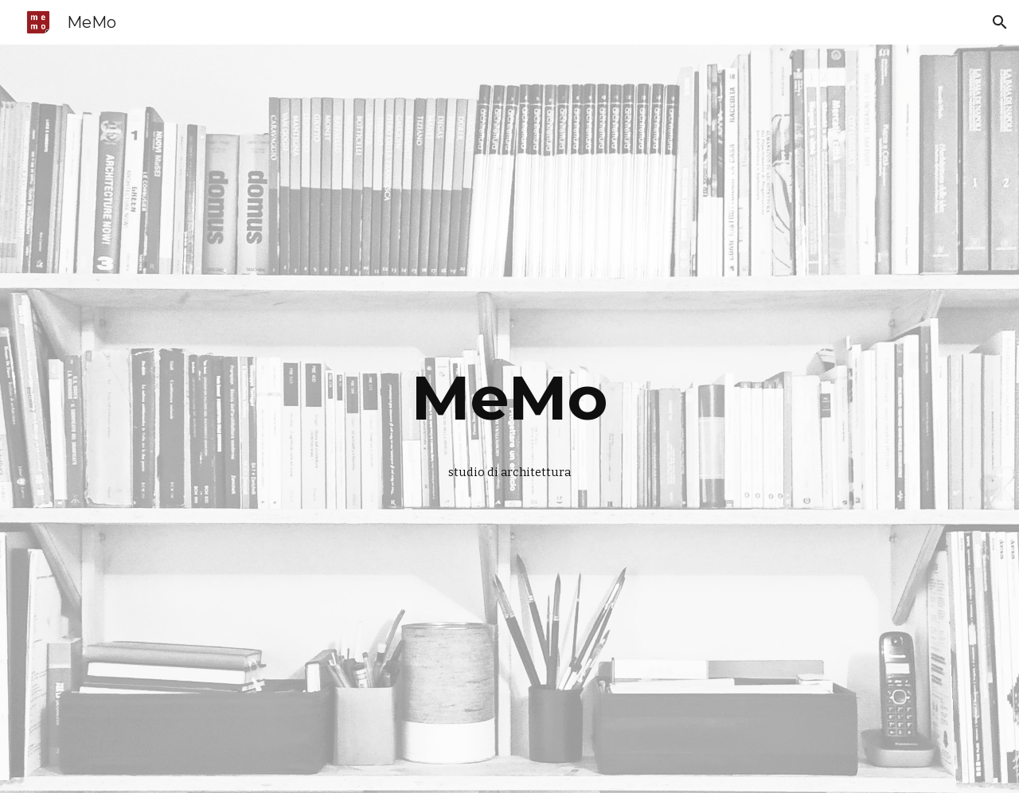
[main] (509, 398)
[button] (1000, 22)
